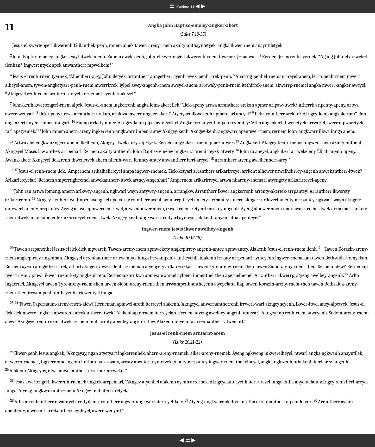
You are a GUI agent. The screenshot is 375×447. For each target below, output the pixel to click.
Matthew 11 (185, 7)
